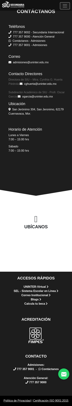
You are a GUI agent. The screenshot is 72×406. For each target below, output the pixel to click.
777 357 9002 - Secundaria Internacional (36, 32)
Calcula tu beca (36, 303)
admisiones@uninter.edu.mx (28, 62)
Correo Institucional (36, 295)
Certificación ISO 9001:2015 (50, 400)
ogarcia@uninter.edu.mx (35, 96)
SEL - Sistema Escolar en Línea (36, 290)
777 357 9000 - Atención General (31, 36)
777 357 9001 (24, 369)
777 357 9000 (35, 382)
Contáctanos (48, 369)
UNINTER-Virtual (36, 286)
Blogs (36, 299)
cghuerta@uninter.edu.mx (38, 83)
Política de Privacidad (17, 400)
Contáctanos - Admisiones (26, 40)
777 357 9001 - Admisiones (27, 45)
